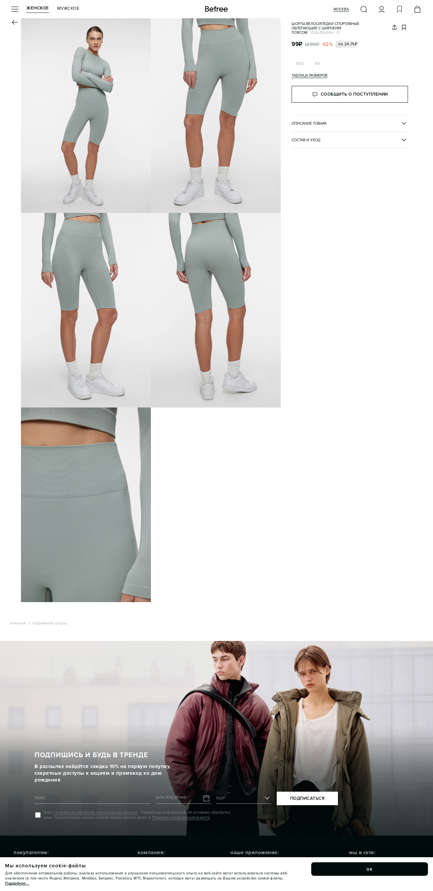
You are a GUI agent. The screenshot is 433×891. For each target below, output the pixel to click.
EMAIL (40, 798)
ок (369, 869)
